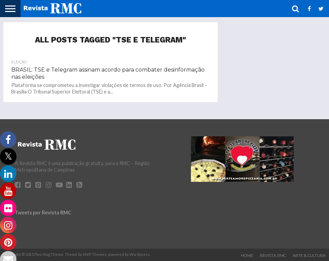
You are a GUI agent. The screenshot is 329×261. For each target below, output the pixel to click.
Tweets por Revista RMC (43, 212)
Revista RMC (273, 255)
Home (247, 255)
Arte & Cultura (309, 255)
